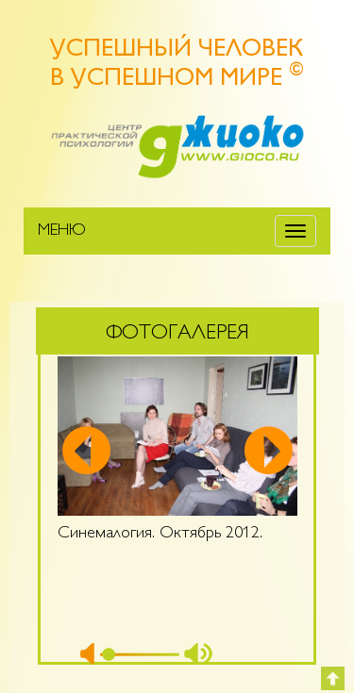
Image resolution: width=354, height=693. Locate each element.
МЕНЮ (62, 231)
